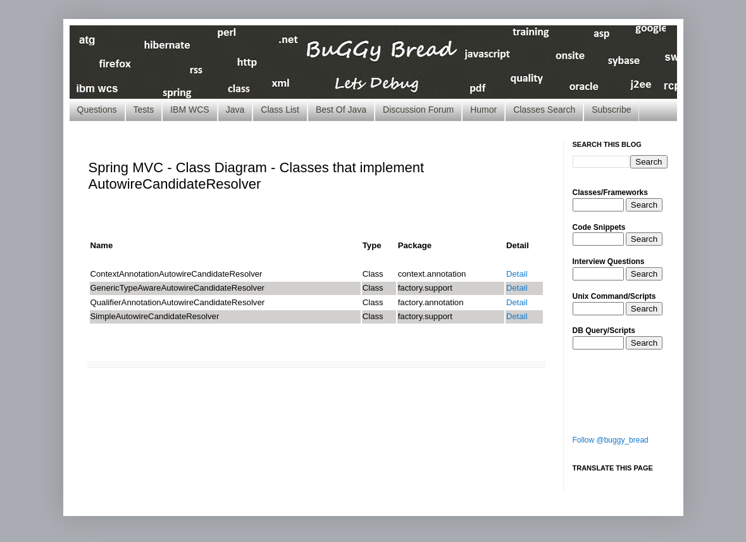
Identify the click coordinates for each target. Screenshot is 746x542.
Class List (280, 109)
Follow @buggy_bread (611, 440)
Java (235, 109)
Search (644, 205)
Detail (517, 274)
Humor (483, 109)
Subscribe (611, 109)
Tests (144, 109)
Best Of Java (341, 109)
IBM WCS (189, 109)
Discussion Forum (418, 109)
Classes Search (544, 109)
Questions (97, 109)
